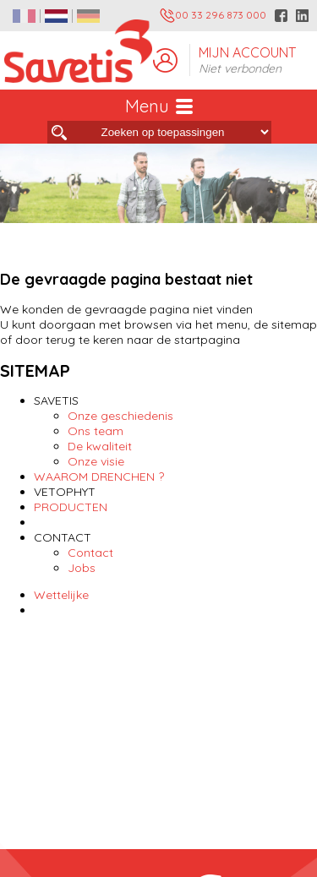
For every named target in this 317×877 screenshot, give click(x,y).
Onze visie (96, 461)
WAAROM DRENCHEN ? (99, 476)
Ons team (95, 430)
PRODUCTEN (70, 507)
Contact (90, 552)
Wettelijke (61, 594)
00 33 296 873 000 (213, 15)
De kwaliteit (100, 446)
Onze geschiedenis (120, 415)
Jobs (82, 567)
